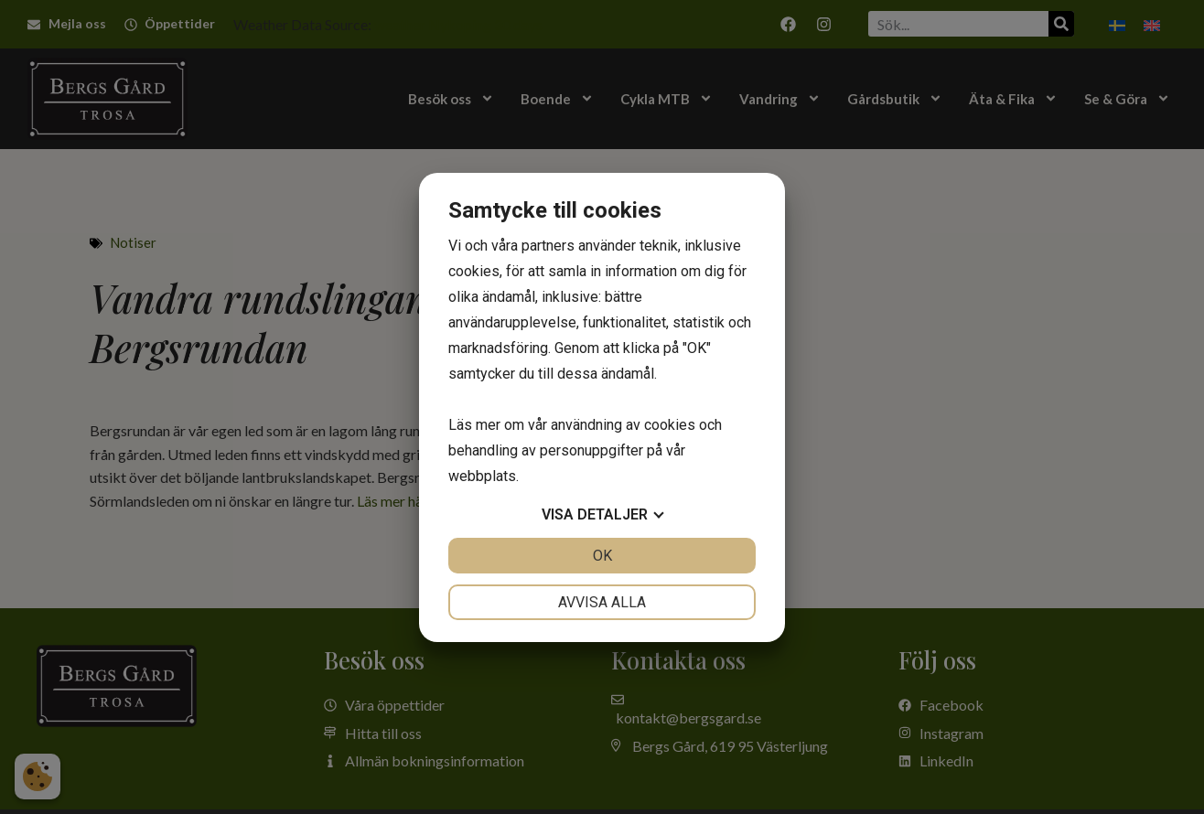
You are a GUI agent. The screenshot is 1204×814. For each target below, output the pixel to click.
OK (602, 555)
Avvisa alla (602, 602)
